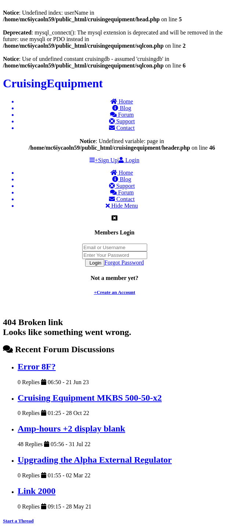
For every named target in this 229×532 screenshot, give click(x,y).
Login (129, 160)
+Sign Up (106, 160)
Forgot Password (124, 262)
